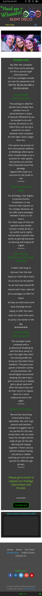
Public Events (28, 552)
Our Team (29, 549)
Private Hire (13, 552)
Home (10, 549)
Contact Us (21, 505)
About (19, 549)
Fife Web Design (29, 589)
